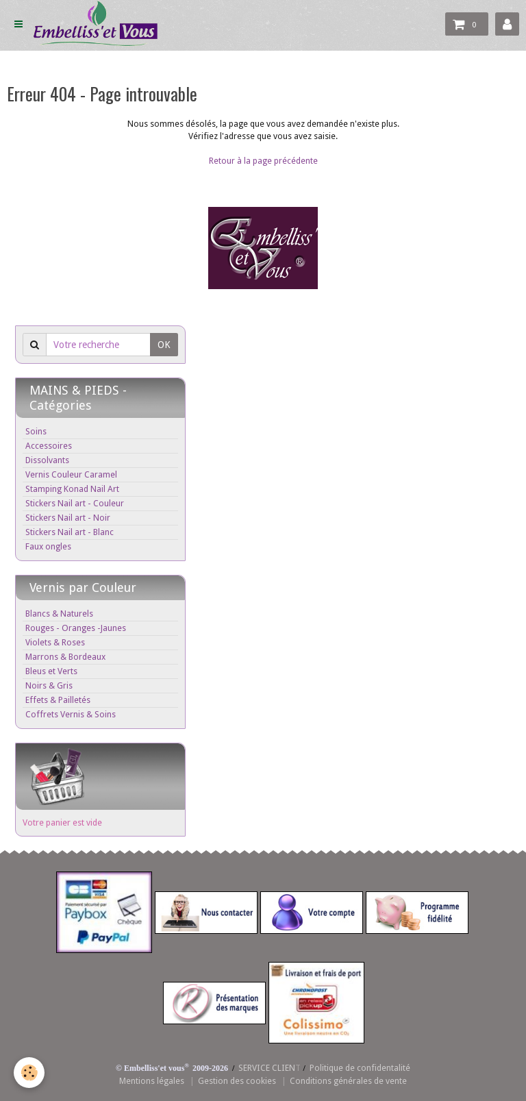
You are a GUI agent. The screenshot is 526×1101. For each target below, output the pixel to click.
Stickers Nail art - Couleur (74, 503)
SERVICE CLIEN (266, 1068)
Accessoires (48, 446)
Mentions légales (151, 1081)
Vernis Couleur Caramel (71, 474)
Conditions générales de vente (348, 1081)
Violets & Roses (55, 642)
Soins (36, 431)
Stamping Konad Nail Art (72, 489)
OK (164, 344)
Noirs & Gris (49, 685)
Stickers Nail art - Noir (67, 517)
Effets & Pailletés (57, 700)
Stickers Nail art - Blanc (69, 532)
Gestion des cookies (237, 1081)
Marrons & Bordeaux (65, 657)
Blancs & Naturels (59, 613)
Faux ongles (48, 546)
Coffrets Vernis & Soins (70, 714)
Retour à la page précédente (263, 161)
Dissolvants (47, 460)
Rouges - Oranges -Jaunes (75, 628)
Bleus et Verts (51, 671)
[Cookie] (29, 1072)
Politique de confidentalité (360, 1068)
